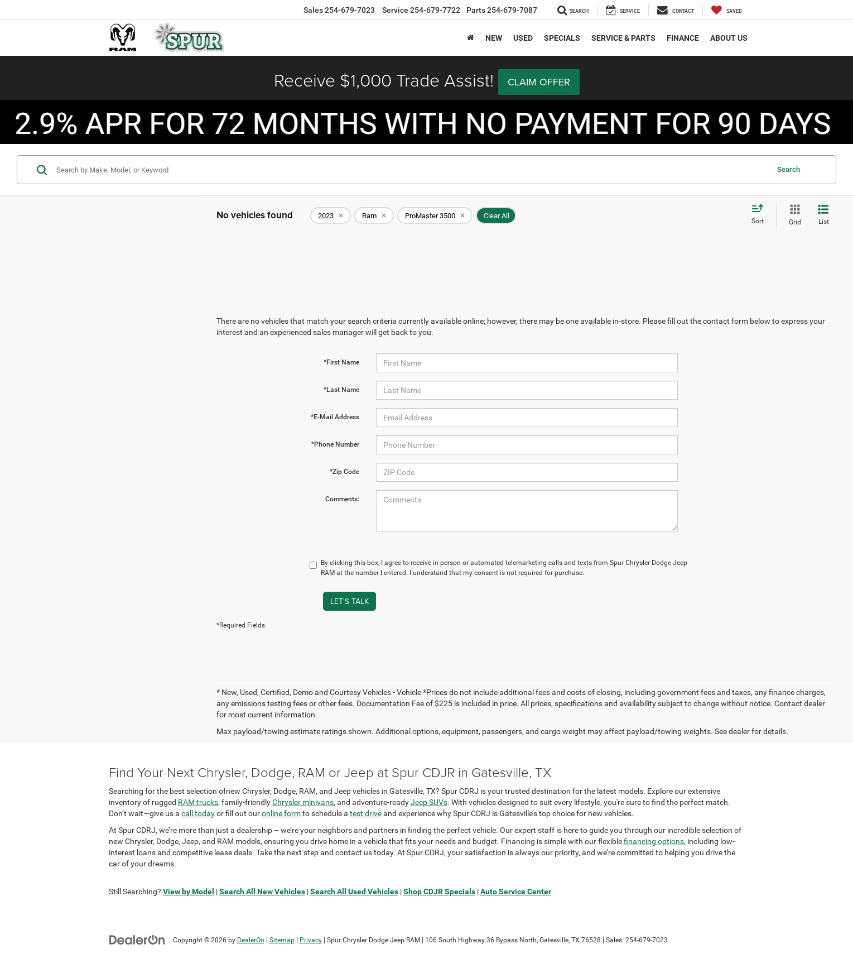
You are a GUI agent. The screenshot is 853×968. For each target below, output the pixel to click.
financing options (654, 841)
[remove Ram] (374, 215)
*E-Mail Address (335, 417)
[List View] (823, 215)
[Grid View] (792, 215)
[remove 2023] (330, 215)
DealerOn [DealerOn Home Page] (250, 940)
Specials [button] (562, 37)
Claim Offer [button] (539, 82)
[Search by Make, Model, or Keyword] (410, 169)
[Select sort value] (761, 215)
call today (198, 813)
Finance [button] (683, 37)
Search (788, 169)
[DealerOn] (137, 939)
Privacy (311, 940)
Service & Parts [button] (623, 37)
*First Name (341, 362)
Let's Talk (349, 601)
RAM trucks (198, 802)
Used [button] (523, 37)
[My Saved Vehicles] (726, 10)
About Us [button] (729, 37)
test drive (366, 813)
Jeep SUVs (429, 802)
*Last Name (341, 390)
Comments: (342, 499)
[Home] (470, 38)
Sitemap (282, 940)
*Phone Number (335, 444)
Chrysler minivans (303, 802)
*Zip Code (344, 472)
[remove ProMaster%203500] (435, 215)
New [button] (493, 37)
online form (281, 813)
